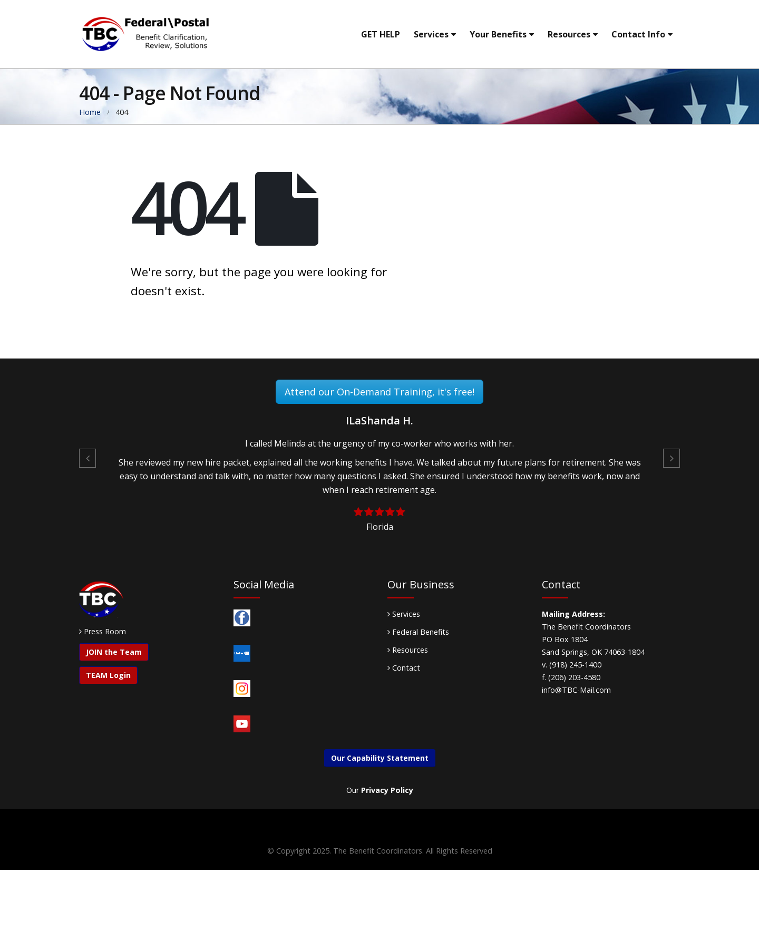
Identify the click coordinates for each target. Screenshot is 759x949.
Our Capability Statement (380, 758)
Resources (569, 34)
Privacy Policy (387, 790)
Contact (403, 668)
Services (431, 34)
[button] (87, 458)
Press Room (105, 631)
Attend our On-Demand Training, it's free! (379, 391)
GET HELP (380, 34)
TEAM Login (108, 675)
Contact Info (638, 34)
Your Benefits (498, 34)
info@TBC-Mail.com (576, 690)
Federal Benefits (418, 632)
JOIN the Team (114, 652)
